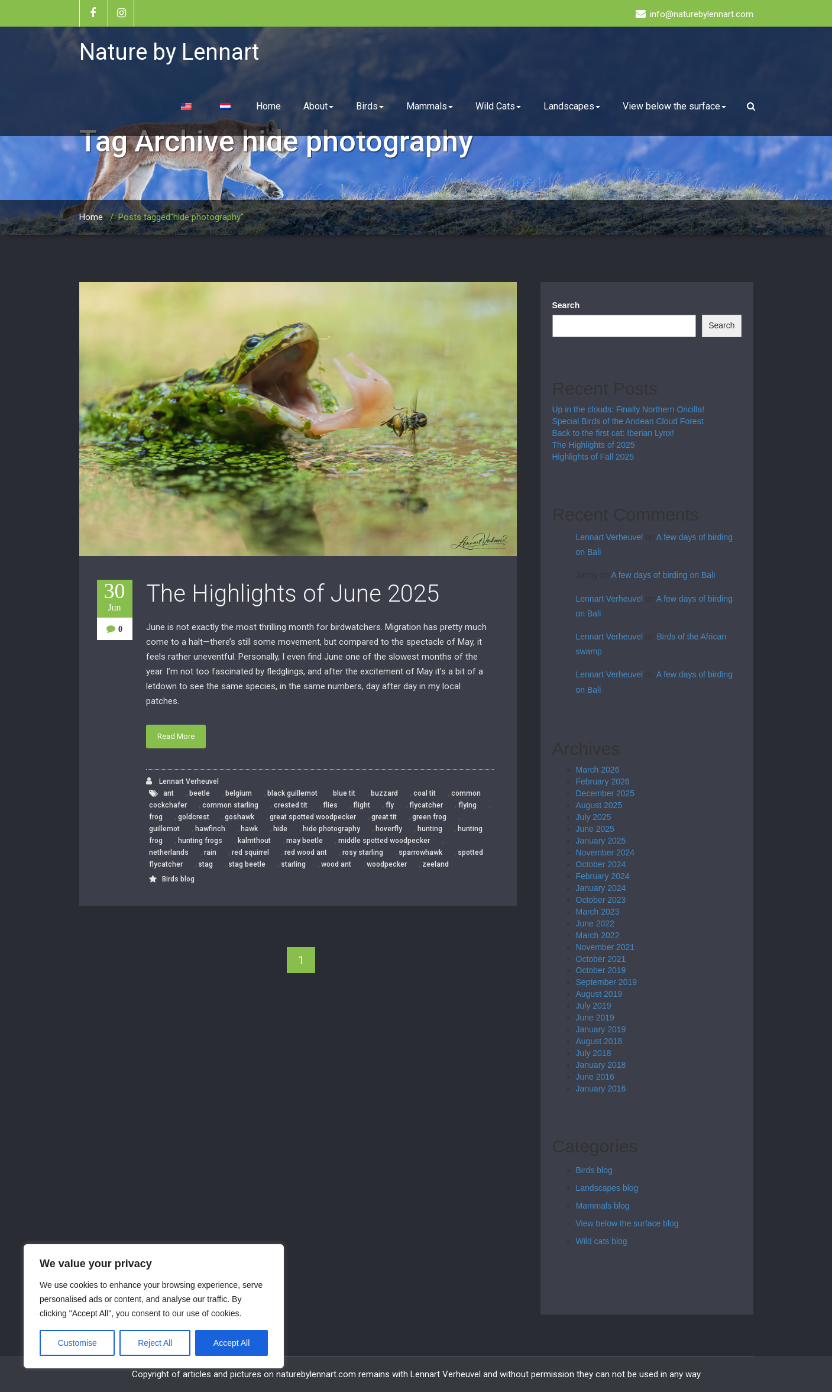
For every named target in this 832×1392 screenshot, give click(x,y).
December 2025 (605, 793)
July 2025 (593, 817)
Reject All (155, 1343)
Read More (176, 736)
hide (280, 829)
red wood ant (305, 852)
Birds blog (178, 879)
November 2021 (605, 947)
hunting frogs (200, 841)
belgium (238, 793)
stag (205, 864)
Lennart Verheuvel (182, 781)
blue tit (344, 793)
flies (330, 805)
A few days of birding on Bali (663, 575)
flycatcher (426, 805)
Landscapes (571, 106)
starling (293, 864)
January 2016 (601, 1088)
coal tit (424, 793)
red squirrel (250, 852)
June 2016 (595, 1076)
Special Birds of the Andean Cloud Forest (628, 421)
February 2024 (603, 876)
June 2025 (595, 829)
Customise (77, 1343)
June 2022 (595, 923)
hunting (429, 829)
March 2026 (598, 769)
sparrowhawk (420, 852)
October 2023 (601, 900)
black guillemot (292, 793)
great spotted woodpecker (313, 817)
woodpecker (387, 864)
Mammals (429, 106)
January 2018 (601, 1065)
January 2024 (601, 888)
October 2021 (601, 959)
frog (156, 817)
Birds (370, 106)
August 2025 (599, 805)
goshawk (239, 817)
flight (361, 805)
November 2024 (605, 852)
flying (467, 805)
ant (168, 793)
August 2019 (599, 994)
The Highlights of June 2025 (292, 594)
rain (210, 852)
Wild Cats (498, 106)
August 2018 (599, 1041)
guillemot (164, 829)
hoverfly (388, 829)
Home (268, 106)
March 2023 (598, 911)
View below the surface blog (627, 1223)
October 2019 (601, 970)
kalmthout (254, 841)
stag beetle (247, 864)
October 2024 (601, 864)
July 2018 (593, 1053)
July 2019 (593, 1005)
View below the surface (674, 106)
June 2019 (595, 1017)
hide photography (331, 829)
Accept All (231, 1343)
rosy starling (362, 852)
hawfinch (210, 829)
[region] (154, 1306)
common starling (230, 805)
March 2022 (598, 935)
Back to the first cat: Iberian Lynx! (613, 433)
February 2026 (603, 781)
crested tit (290, 805)
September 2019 (606, 982)
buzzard (384, 793)
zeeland (435, 864)
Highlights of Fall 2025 (593, 456)
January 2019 (601, 1029)
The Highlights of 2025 (593, 445)
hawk (249, 829)
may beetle (304, 841)
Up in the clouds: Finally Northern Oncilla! (628, 409)
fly (390, 805)
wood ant (336, 864)
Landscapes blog (607, 1188)
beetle (199, 793)
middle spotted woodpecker (384, 841)
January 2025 (601, 840)
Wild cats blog (601, 1241)
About (318, 106)
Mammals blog (603, 1205)
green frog (429, 817)
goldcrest (193, 817)
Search (566, 305)
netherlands (169, 852)
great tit (384, 817)
